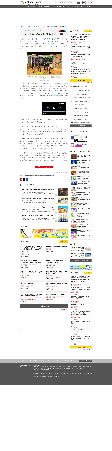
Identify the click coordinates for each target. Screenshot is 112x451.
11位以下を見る (81, 125)
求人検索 (64, 241)
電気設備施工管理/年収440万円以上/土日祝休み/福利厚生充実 (80, 55)
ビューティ (68, 6)
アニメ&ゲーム (40, 6)
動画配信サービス (47, 6)
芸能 (25, 6)
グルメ (63, 6)
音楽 (28, 6)
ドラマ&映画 (32, 6)
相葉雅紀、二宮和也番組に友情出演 (82, 122)
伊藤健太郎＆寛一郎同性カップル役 (82, 108)
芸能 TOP (35, 26)
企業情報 (89, 360)
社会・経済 (59, 6)
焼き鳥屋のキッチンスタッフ (78, 63)
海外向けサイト (60, 360)
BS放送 (44, 175)
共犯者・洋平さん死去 (79, 104)
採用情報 (83, 360)
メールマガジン (52, 360)
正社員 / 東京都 (32, 251)
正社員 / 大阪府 (56, 286)
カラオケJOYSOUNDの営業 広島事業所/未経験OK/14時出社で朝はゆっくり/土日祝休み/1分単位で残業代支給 (80, 71)
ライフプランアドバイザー (77, 329)
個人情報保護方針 (68, 360)
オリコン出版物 (28, 360)
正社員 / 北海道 (56, 249)
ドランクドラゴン (36, 39)
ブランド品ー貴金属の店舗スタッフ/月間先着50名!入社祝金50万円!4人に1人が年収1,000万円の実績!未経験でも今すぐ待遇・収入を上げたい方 (80, 37)
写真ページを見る (45, 80)
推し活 (82, 6)
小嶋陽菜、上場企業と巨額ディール (82, 101)
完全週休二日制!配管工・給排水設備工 (80, 322)
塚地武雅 (45, 39)
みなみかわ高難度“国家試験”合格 (81, 90)
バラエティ (40, 26)
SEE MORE (61, 103)
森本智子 (57, 95)
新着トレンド (87, 6)
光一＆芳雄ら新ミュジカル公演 (81, 115)
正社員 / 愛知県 (56, 264)
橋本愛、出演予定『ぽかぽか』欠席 (82, 97)
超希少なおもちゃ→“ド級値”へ (81, 119)
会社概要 (22, 360)
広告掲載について (36, 360)
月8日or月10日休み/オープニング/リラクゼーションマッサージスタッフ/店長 (80, 47)
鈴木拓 (51, 39)
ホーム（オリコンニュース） (26, 26)
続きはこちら (45, 306)
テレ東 (38, 175)
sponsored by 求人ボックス (64, 309)
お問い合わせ (44, 360)
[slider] (54, 111)
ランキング (77, 6)
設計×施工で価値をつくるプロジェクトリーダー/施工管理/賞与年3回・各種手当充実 (80, 338)
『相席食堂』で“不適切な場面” (81, 94)
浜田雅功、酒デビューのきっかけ (81, 112)
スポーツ (53, 6)
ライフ (72, 6)
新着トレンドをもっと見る (81, 260)
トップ (22, 6)
